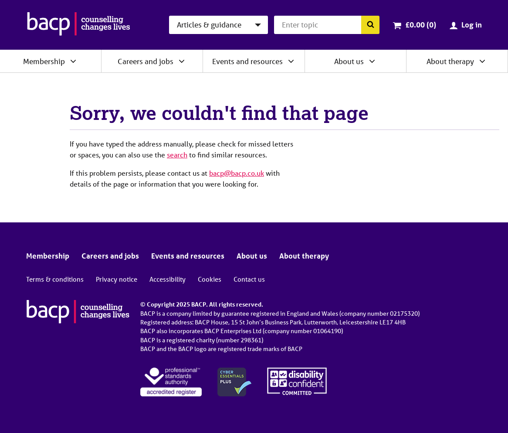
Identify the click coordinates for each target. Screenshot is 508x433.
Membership (44, 61)
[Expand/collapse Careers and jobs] (181, 61)
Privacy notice (116, 279)
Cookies (209, 279)
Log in (471, 24)
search (177, 154)
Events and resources (247, 61)
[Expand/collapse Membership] (73, 61)
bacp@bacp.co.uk (236, 172)
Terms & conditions (55, 279)
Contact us (249, 279)
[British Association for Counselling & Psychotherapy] (78, 25)
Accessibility (167, 279)
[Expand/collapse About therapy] (482, 61)
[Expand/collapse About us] (372, 61)
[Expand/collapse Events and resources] (291, 61)
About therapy (450, 61)
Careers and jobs (145, 61)
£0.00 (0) (420, 24)
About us (349, 61)
